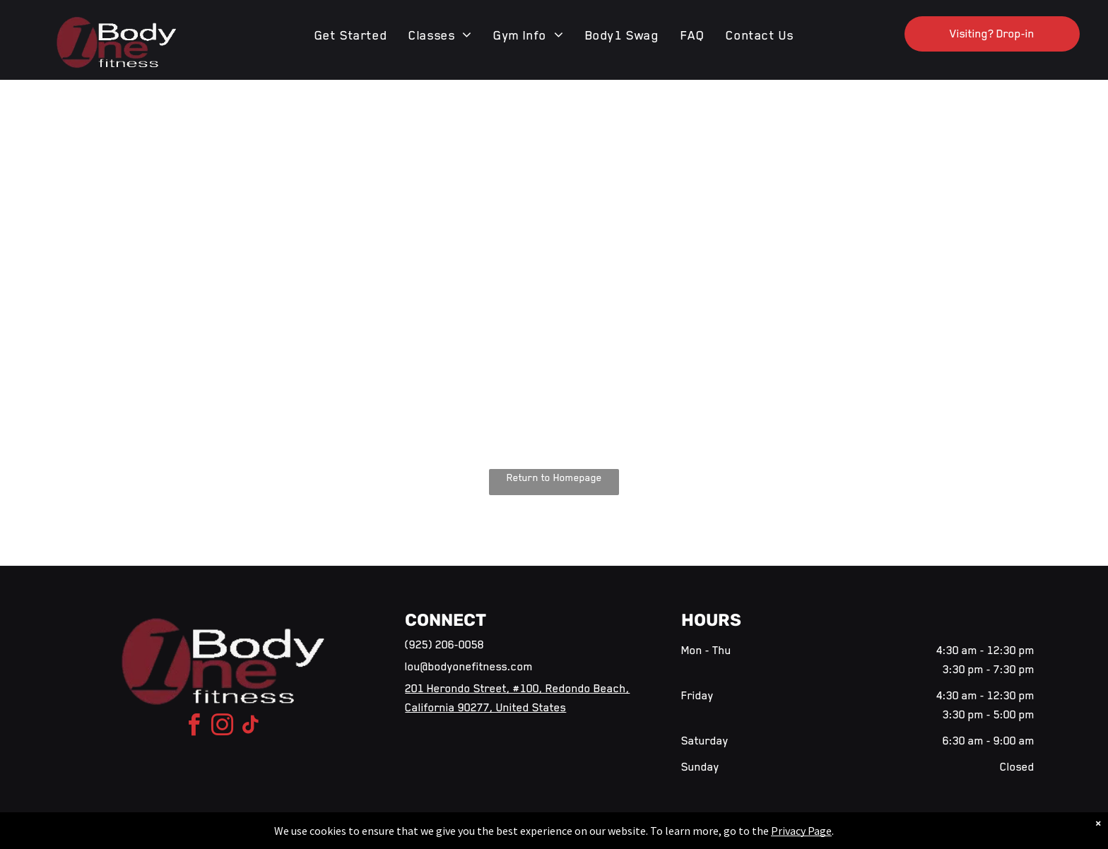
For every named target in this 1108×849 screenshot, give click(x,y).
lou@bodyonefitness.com (469, 666)
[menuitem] (351, 35)
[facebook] (194, 727)
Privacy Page (801, 831)
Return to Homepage (554, 477)
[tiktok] (251, 727)
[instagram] (222, 727)
